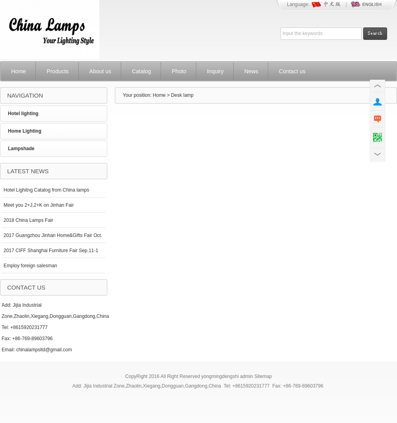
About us (100, 71)
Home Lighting (24, 131)
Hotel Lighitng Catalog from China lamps (46, 190)
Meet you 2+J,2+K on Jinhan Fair (39, 205)
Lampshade (21, 148)
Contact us (292, 71)
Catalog (141, 71)
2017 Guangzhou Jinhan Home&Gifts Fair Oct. (53, 235)
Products (57, 71)
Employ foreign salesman (30, 265)
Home (18, 71)
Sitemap (263, 376)
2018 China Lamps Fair (28, 220)
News (251, 71)
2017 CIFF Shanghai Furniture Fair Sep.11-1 (51, 250)
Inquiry (215, 71)
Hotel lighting (23, 113)
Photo (179, 71)
